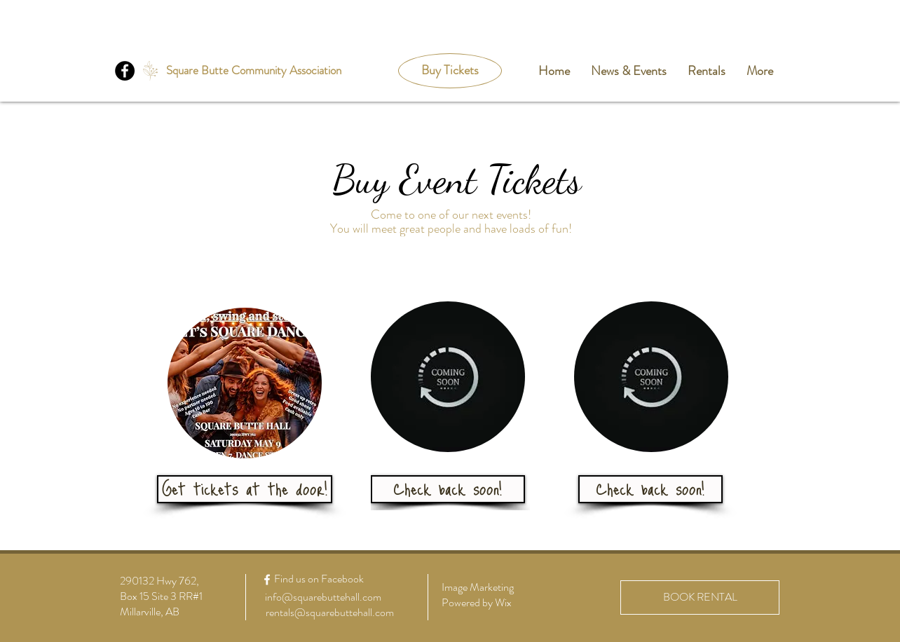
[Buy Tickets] (450, 70)
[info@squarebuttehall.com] (323, 597)
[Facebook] (125, 71)
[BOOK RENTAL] (699, 597)
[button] (448, 489)
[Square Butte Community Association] (253, 71)
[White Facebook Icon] (267, 580)
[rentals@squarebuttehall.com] (329, 613)
